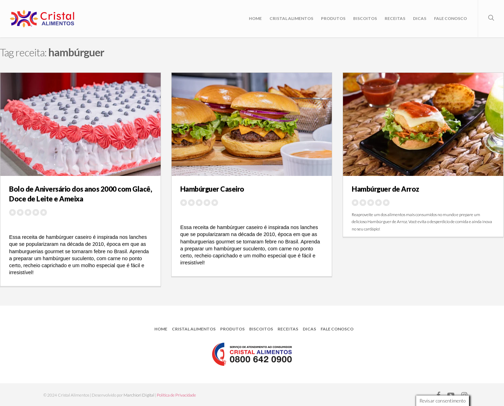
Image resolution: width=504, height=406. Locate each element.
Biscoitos (365, 18)
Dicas (419, 18)
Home (255, 18)
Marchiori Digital (139, 395)
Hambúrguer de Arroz (385, 189)
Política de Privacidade (176, 395)
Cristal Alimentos (291, 18)
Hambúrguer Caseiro (212, 189)
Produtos (333, 18)
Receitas (395, 18)
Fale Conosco (450, 18)
